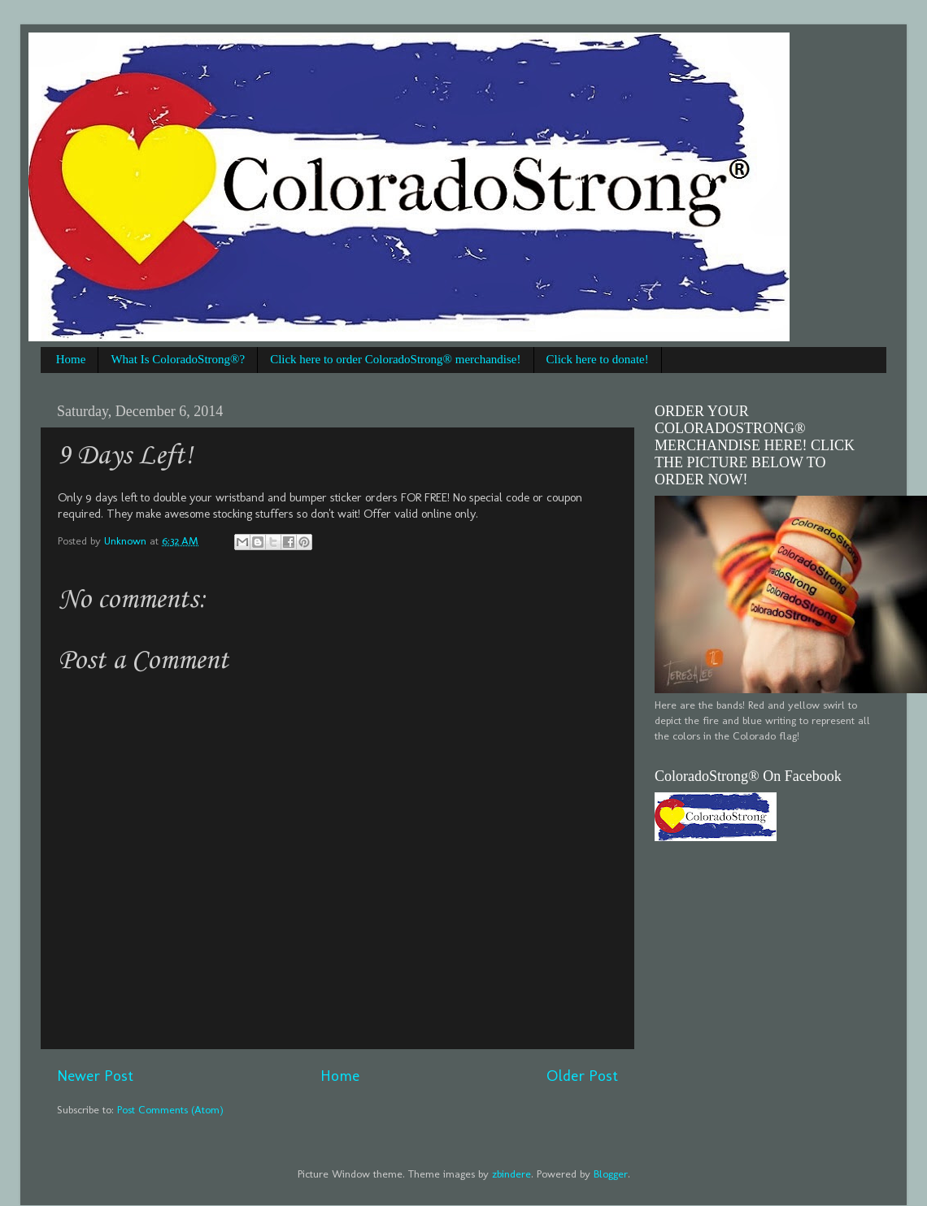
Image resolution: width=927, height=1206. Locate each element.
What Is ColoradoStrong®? (178, 359)
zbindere (511, 1173)
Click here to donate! (597, 359)
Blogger (611, 1173)
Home (71, 359)
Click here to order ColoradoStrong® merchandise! (395, 359)
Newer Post (95, 1075)
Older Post (582, 1075)
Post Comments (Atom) (170, 1109)
